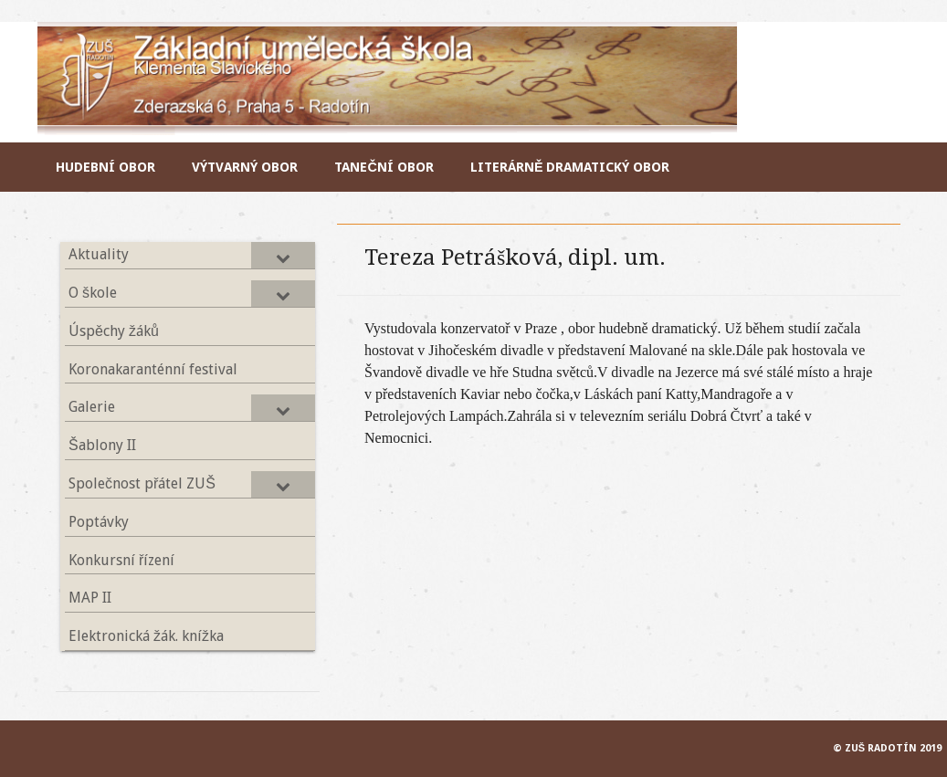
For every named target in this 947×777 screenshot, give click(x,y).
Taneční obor (383, 167)
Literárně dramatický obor (570, 167)
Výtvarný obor (245, 167)
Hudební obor (105, 167)
